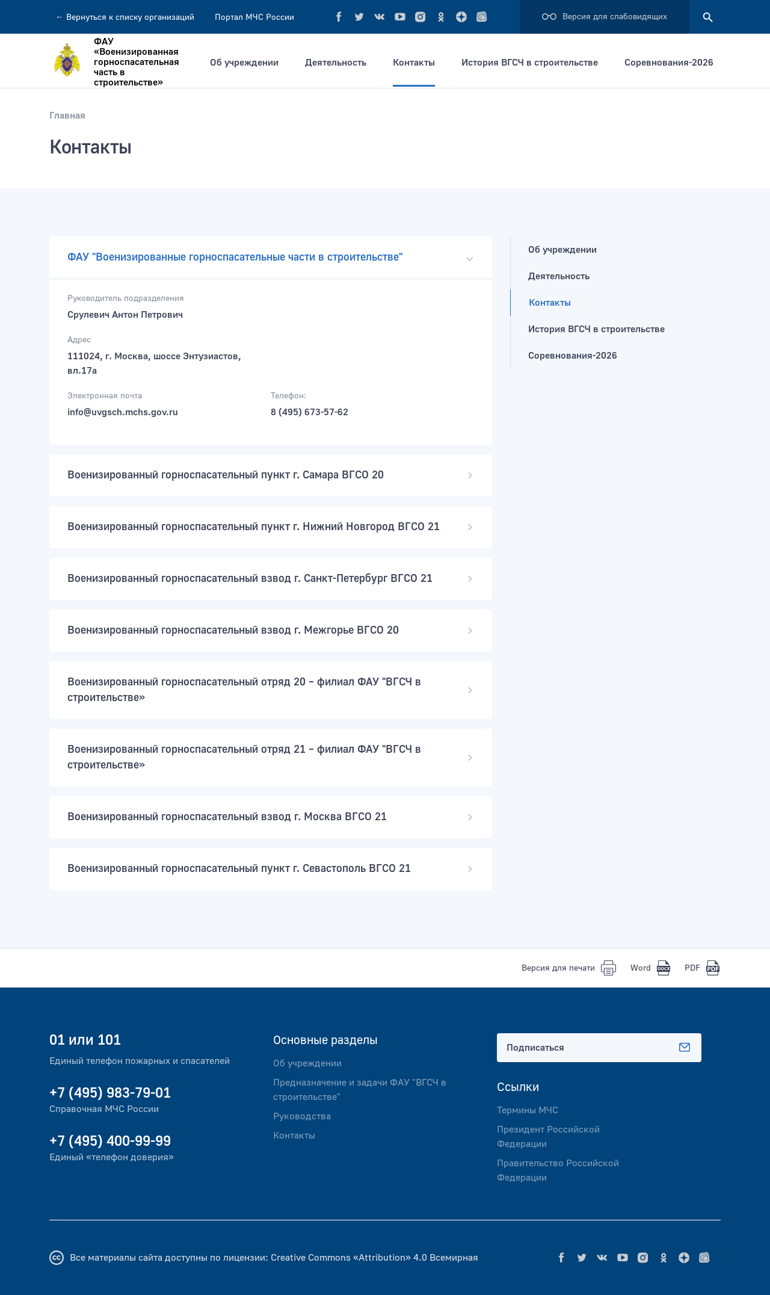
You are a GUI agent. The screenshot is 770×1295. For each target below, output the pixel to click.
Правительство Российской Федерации (558, 1170)
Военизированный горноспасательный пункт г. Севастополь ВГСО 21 (270, 869)
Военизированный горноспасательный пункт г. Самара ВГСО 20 (270, 475)
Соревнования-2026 (668, 63)
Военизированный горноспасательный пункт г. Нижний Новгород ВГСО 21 (270, 527)
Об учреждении (244, 63)
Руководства (302, 1116)
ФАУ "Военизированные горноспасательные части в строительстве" (270, 257)
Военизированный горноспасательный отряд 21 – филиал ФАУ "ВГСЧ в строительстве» (270, 757)
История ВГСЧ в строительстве (529, 63)
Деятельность (335, 63)
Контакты (414, 63)
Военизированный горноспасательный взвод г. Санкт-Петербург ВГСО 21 (270, 579)
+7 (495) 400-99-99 (110, 1141)
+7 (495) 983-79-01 (110, 1093)
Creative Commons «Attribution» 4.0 (349, 1258)
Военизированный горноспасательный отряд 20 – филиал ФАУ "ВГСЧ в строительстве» (270, 690)
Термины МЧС (527, 1110)
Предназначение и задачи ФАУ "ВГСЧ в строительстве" (359, 1090)
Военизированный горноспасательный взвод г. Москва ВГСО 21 (270, 817)
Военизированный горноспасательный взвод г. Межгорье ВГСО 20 (270, 630)
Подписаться (599, 1047)
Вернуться (124, 17)
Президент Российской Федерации (548, 1136)
